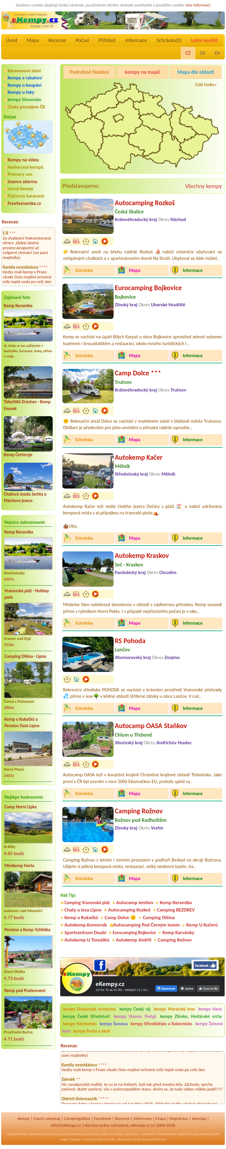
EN (217, 53)
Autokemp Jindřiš (134, 940)
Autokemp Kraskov (142, 555)
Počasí (82, 40)
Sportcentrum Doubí (85, 932)
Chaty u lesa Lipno (83, 910)
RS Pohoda (130, 640)
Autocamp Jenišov (134, 902)
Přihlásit (107, 40)
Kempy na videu (23, 160)
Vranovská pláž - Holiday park (26, 594)
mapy (64, 1139)
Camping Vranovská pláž (87, 902)
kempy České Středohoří (86, 1016)
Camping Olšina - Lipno (25, 656)
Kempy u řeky (21, 92)
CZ (188, 53)
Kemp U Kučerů (202, 925)
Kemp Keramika (18, 305)
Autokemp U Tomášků (86, 940)
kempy (23, 1118)
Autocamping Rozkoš (145, 202)
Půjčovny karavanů (26, 196)
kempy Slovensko (24, 99)
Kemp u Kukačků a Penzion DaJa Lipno (21, 723)
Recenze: (10, 222)
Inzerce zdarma (22, 181)
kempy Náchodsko (80, 1023)
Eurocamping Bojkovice (148, 287)
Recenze (57, 40)
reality (103, 1134)
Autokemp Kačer (138, 457)
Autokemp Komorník (85, 925)
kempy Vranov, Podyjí (135, 1016)
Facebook (102, 1118)
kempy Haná (210, 1009)
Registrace (179, 1118)
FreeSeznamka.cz (24, 203)
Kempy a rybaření (25, 78)
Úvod (11, 40)
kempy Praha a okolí (91, 1031)
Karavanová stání (24, 70)
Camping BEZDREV (176, 910)
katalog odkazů (198, 1134)
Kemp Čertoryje (18, 454)
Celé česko (204, 84)
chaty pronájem (95, 1139)
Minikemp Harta (19, 865)
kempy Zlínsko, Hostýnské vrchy (191, 1016)
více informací (197, 5)
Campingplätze (77, 1118)
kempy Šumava (114, 1023)
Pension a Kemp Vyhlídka (27, 929)
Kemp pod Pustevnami (24, 990)
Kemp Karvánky (178, 932)
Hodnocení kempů (25, 167)
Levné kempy (20, 188)
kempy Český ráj (134, 1009)
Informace (136, 40)
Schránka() (169, 40)
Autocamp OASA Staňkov (151, 725)
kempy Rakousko (154, 1139)
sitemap (199, 1118)
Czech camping (47, 1118)
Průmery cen (20, 174)
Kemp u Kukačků (81, 917)
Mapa (32, 40)
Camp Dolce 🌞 (121, 917)
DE (202, 53)
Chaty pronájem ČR (26, 107)
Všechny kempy (203, 186)
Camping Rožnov (139, 811)
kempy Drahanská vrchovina (89, 1009)
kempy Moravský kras (174, 1009)
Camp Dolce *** (138, 373)
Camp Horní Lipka (20, 807)
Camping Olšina (159, 917)
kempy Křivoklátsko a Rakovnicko (161, 1023)
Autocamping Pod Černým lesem (146, 925)
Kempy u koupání (24, 85)
